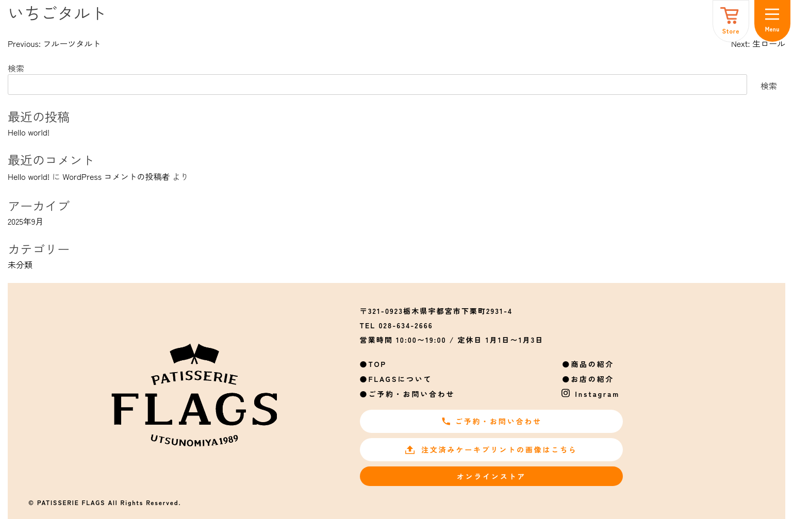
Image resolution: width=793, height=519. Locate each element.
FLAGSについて (400, 379)
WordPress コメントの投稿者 (116, 176)
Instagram (597, 394)
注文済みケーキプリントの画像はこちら (491, 449)
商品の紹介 (592, 364)
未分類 (20, 264)
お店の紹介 (592, 379)
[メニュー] (772, 21)
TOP (377, 364)
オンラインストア (491, 476)
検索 (16, 68)
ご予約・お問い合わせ (411, 394)
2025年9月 (25, 221)
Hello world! (28, 132)
